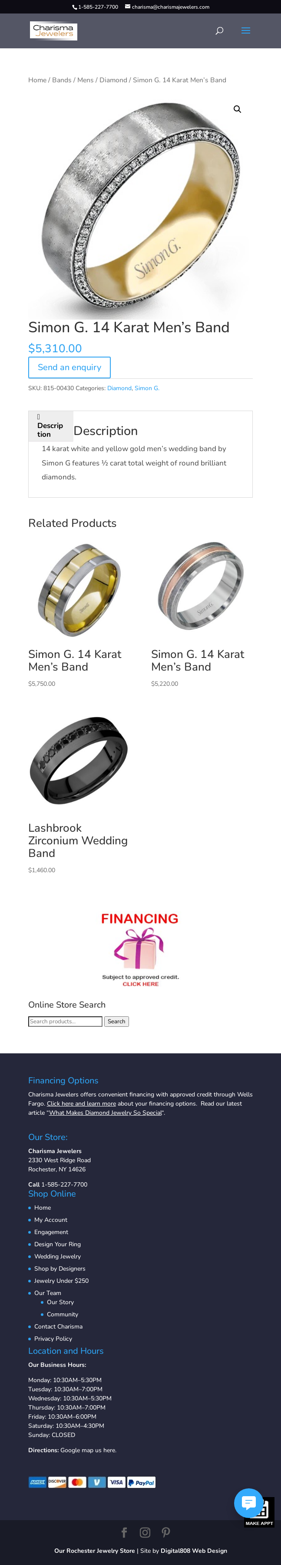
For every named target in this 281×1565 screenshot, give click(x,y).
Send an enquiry (69, 367)
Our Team (47, 1293)
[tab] (51, 426)
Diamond (113, 80)
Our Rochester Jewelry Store (94, 1551)
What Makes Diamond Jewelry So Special (105, 1113)
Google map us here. (88, 1450)
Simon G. (147, 388)
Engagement (51, 1232)
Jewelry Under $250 (61, 1281)
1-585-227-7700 (64, 1184)
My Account (50, 1220)
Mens (85, 80)
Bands (62, 80)
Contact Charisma (58, 1326)
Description (50, 430)
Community (62, 1314)
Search (117, 1021)
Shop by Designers (60, 1269)
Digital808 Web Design (194, 1551)
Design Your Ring (57, 1244)
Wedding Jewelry (57, 1256)
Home (37, 80)
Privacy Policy (53, 1339)
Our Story (60, 1302)
